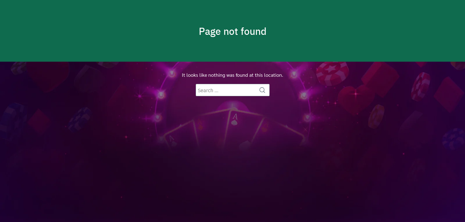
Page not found (233, 31)
